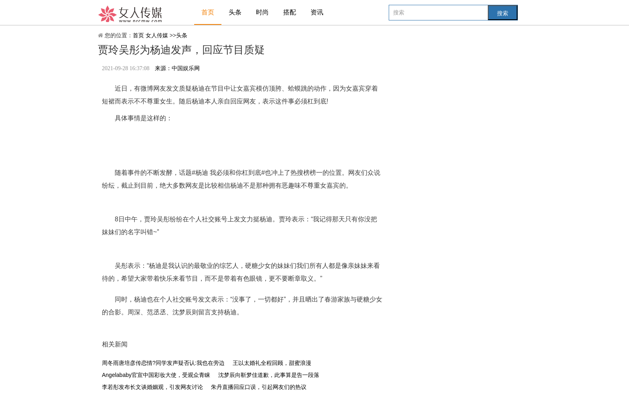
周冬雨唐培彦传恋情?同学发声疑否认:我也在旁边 (163, 363)
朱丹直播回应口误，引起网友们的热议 (258, 387)
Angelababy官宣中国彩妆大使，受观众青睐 (156, 375)
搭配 (289, 12)
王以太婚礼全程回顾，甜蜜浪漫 (272, 363)
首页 (207, 12)
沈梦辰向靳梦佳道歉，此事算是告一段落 (268, 375)
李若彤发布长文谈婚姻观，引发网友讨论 (152, 387)
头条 (235, 12)
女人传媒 (158, 35)
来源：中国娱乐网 (177, 68)
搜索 (502, 13)
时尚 (262, 12)
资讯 (316, 12)
